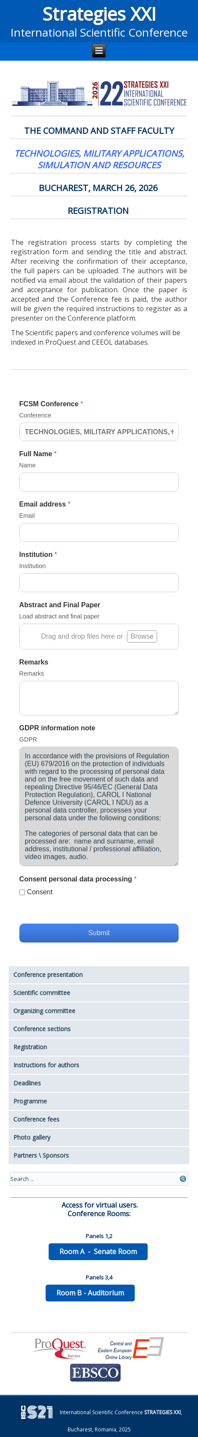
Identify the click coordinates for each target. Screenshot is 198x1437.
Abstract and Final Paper (60, 605)
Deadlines (27, 1083)
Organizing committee (44, 1011)
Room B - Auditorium (90, 1293)
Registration (30, 1047)
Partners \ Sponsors (41, 1155)
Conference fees (36, 1119)
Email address (45, 504)
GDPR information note (57, 728)
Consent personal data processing (78, 879)
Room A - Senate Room (98, 1251)
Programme (30, 1101)
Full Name (38, 453)
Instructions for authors (46, 1065)
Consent (40, 892)
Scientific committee (41, 993)
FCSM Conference (51, 404)
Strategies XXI (99, 13)
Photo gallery (31, 1137)
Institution (38, 554)
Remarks (34, 662)
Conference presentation (48, 974)
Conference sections (42, 1029)
